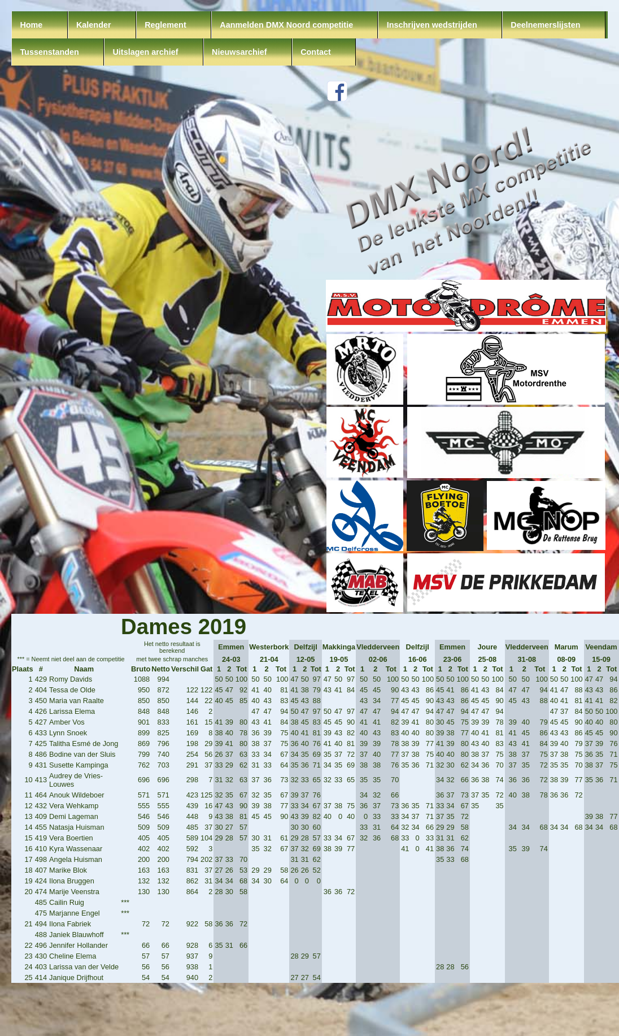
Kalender (93, 24)
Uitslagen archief (145, 52)
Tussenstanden (49, 52)
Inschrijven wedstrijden (432, 24)
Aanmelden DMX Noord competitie (286, 24)
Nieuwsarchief (239, 52)
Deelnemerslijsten (545, 24)
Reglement (165, 24)
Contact (315, 52)
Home (31, 24)
